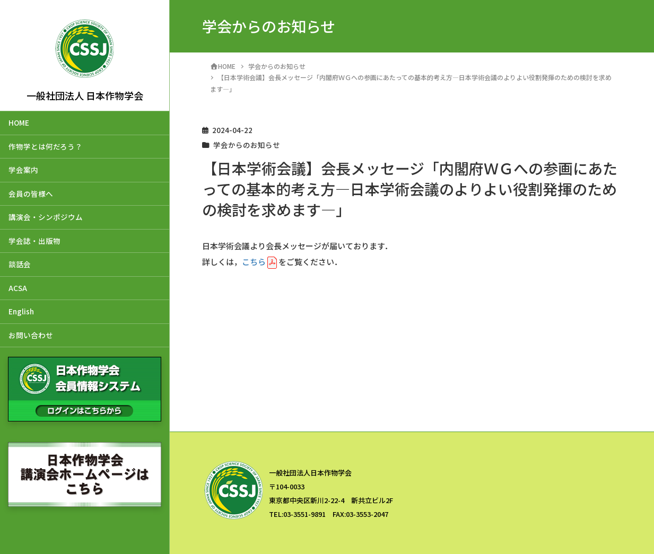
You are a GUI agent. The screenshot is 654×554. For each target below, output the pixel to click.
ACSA (17, 288)
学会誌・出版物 (34, 240)
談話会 (19, 264)
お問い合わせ (30, 335)
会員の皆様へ (30, 193)
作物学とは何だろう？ (45, 146)
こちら (254, 261)
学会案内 (23, 169)
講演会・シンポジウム (45, 217)
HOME (18, 122)
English (21, 311)
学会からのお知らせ (246, 144)
